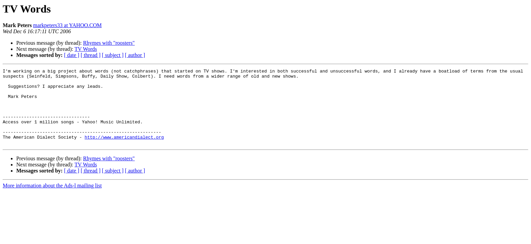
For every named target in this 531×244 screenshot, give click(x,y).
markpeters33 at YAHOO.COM (67, 25)
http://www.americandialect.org (124, 151)
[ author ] (135, 55)
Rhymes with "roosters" (109, 43)
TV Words (86, 49)
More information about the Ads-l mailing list (52, 201)
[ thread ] (91, 55)
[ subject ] (113, 55)
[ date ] (71, 55)
